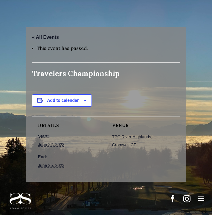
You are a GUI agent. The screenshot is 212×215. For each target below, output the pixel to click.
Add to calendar (63, 100)
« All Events (45, 37)
